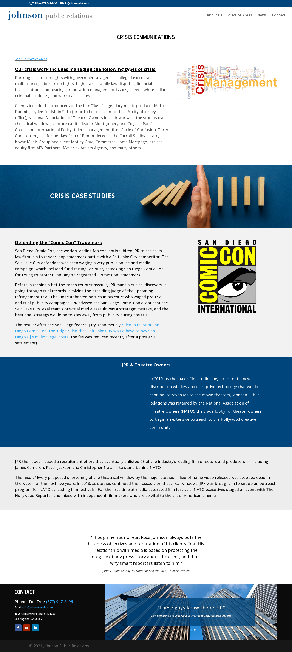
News (261, 17)
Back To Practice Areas (31, 59)
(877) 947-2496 (49, 3)
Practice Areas (239, 17)
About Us (214, 17)
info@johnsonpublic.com (37, 607)
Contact (279, 17)
